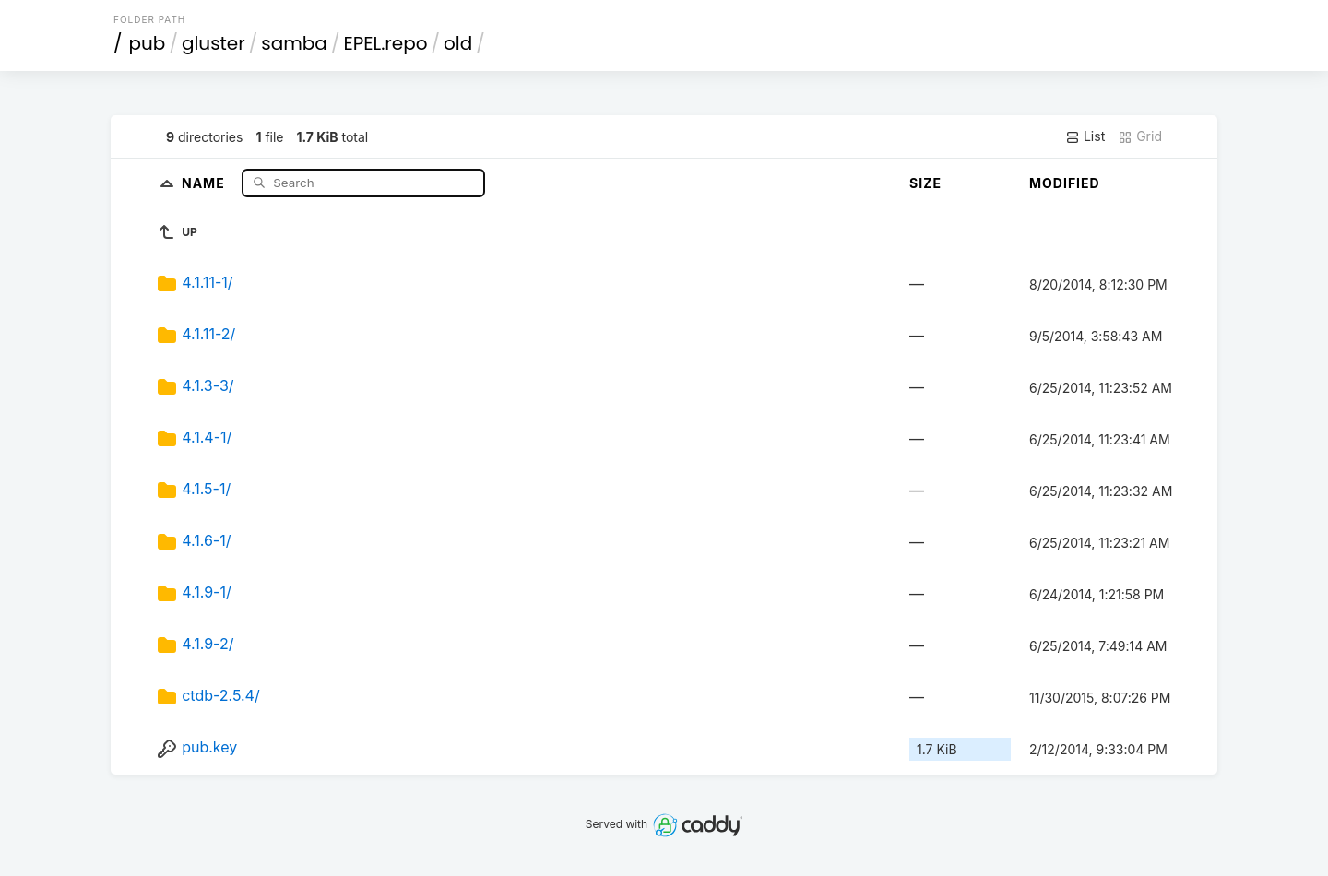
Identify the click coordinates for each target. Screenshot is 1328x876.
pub (147, 43)
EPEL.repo (385, 43)
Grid (1140, 136)
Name (205, 182)
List (1085, 136)
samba (294, 43)
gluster (213, 43)
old (458, 43)
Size (925, 183)
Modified (1064, 183)
